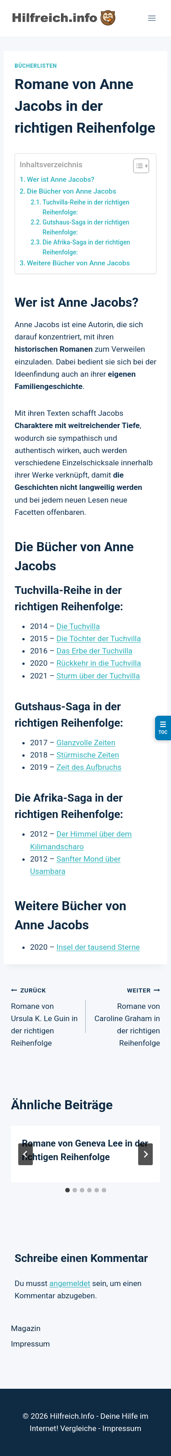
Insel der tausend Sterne (98, 947)
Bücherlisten (36, 66)
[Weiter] (145, 1154)
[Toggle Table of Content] (136, 166)
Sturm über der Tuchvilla (98, 675)
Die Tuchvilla (78, 626)
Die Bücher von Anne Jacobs (71, 191)
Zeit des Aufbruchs (89, 767)
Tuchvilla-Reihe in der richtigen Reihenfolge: (85, 207)
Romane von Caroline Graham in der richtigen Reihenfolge (127, 1015)
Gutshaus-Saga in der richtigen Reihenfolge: (85, 227)
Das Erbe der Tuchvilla (95, 650)
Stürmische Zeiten (88, 754)
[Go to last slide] (25, 1154)
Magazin (26, 1328)
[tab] (67, 1190)
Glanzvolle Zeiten (86, 742)
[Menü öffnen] (151, 18)
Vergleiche (78, 1428)
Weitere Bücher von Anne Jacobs (78, 263)
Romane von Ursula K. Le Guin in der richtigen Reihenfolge (44, 1015)
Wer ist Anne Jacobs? (60, 179)
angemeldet (69, 1283)
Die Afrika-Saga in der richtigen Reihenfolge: (86, 247)
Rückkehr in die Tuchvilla (99, 663)
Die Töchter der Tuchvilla (99, 638)
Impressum (30, 1343)
